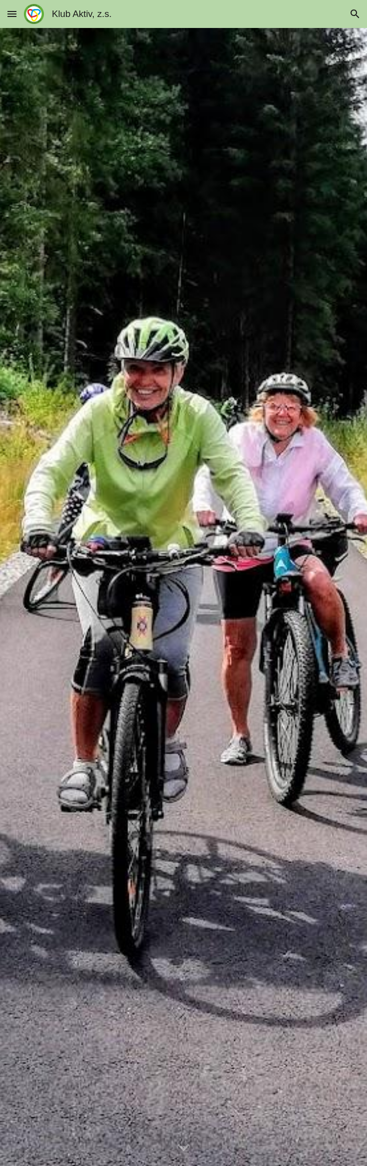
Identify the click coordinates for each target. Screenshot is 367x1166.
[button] (12, 13)
